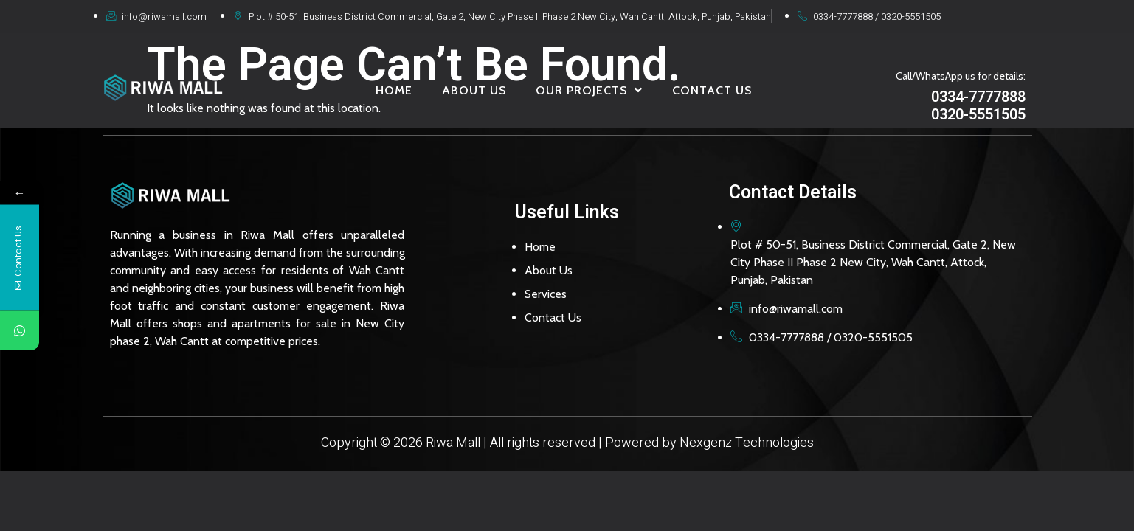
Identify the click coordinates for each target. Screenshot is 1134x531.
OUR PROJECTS (589, 90)
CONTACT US (712, 90)
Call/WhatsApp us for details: (961, 76)
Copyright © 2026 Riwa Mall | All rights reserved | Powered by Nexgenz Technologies (567, 443)
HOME (394, 90)
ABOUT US (474, 90)
